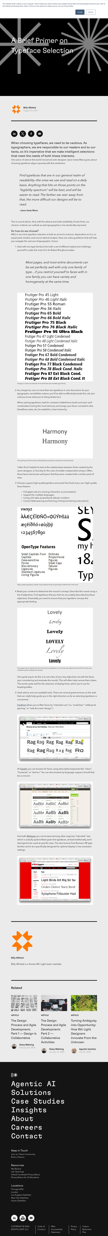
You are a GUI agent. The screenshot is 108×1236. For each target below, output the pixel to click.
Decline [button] (90, 12)
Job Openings (17, 1172)
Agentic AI (33, 1084)
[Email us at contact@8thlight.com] (31, 1218)
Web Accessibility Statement (56, 1229)
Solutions (31, 1092)
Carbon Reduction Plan (87, 1229)
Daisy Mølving (26, 1045)
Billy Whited (29, 108)
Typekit (23, 769)
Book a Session (18, 1157)
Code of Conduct (41, 1228)
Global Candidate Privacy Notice (25, 1175)
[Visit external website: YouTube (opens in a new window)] (23, 1218)
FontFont (21, 705)
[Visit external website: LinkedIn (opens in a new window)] (14, 1218)
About (22, 1118)
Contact (26, 1136)
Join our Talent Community (23, 1154)
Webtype (31, 836)
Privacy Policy (74, 1228)
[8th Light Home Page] (14, 1075)
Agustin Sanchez (87, 1049)
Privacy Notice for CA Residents (25, 1178)
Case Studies (38, 1101)
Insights (29, 1110)
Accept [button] (80, 12)
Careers (26, 1127)
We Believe (16, 1169)
